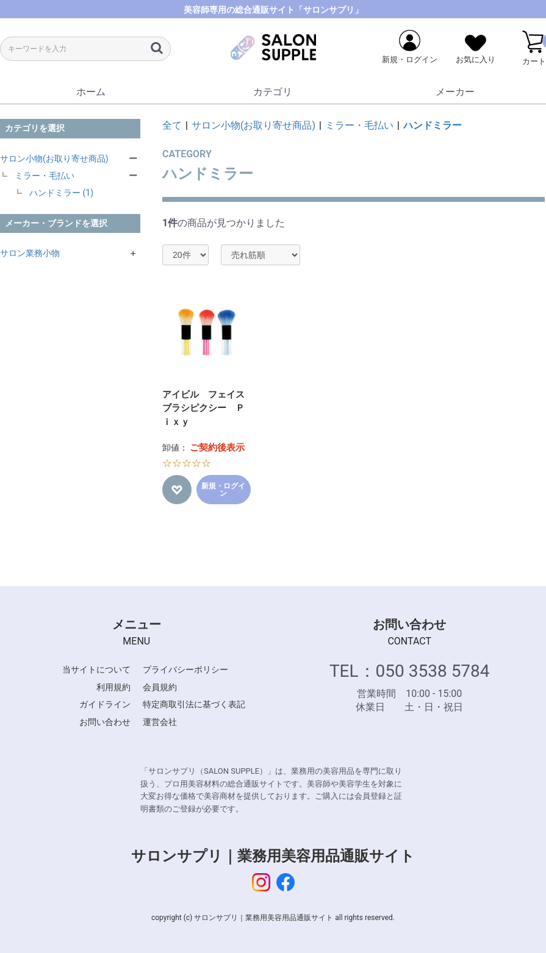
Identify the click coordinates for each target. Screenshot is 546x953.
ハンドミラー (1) (61, 193)
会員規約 (160, 687)
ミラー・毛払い (44, 175)
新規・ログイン (223, 490)
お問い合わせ (105, 722)
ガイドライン (105, 704)
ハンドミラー (432, 125)
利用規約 (113, 687)
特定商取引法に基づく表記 (194, 704)
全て (172, 125)
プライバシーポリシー (185, 669)
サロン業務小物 (30, 253)
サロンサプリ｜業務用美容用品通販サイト (273, 856)
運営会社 (160, 722)
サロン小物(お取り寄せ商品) (54, 158)
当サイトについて (96, 669)
